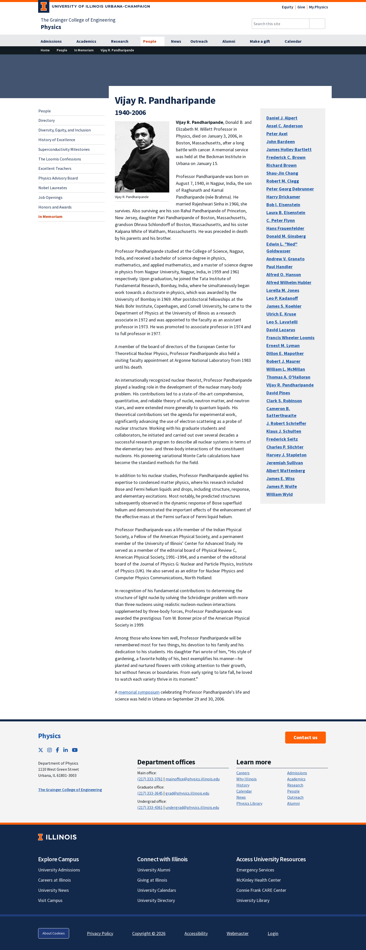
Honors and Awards (55, 207)
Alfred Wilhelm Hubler (288, 282)
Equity (287, 6)
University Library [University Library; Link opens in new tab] (252, 900)
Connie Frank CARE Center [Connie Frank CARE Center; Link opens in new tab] (261, 890)
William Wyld (279, 494)
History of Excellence (56, 139)
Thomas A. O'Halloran (288, 377)
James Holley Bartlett (289, 149)
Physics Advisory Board (58, 178)
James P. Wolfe (281, 486)
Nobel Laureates (52, 187)
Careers (243, 772)
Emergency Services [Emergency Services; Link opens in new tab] (255, 870)
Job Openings (50, 197)
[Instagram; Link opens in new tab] (49, 750)
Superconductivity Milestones (64, 149)
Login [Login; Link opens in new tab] (273, 933)
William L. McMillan (285, 369)
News (241, 797)
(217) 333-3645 (150, 793)
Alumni (293, 803)
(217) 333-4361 (150, 807)
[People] (152, 41)
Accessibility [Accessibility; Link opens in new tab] (196, 933)
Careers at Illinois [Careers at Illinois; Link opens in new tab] (54, 880)
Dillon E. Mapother (285, 353)
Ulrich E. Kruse (281, 314)
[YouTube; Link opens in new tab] (75, 750)
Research (295, 785)
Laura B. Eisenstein (285, 212)
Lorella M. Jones (282, 290)
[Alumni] (231, 41)
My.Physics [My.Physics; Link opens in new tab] (318, 6)
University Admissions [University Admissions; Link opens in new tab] (59, 870)
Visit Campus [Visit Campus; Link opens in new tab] (50, 900)
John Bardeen (280, 141)
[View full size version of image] (142, 156)
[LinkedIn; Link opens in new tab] (65, 750)
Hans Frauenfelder (285, 228)
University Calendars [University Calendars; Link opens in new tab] (156, 890)
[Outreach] (202, 41)
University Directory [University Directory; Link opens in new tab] (156, 900)
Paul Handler (279, 267)
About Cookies (53, 933)
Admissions (297, 772)
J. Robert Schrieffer (286, 423)
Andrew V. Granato (285, 259)
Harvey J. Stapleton (286, 455)
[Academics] (89, 41)
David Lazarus (280, 330)
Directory (46, 120)
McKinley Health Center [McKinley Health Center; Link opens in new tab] (258, 880)
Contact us (305, 737)
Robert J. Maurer (283, 361)
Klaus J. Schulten (283, 431)
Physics (49, 735)
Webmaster (238, 933)
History (242, 785)
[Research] (122, 41)
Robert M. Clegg (282, 181)
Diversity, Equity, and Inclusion (64, 129)
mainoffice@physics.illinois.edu (192, 778)
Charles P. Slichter (284, 447)
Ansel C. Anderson (284, 126)
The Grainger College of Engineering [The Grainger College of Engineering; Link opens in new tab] (78, 20)
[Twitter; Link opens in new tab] (40, 750)
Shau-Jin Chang (282, 173)
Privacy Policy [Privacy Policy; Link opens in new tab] (100, 933)
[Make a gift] (262, 41)
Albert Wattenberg (285, 470)
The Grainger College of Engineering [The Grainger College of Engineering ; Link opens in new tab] (70, 789)
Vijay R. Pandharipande (290, 385)
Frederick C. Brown (286, 157)
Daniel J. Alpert (281, 118)
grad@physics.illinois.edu (187, 793)
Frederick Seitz (282, 439)
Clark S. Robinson (284, 401)
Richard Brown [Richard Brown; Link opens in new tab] (281, 165)
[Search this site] (280, 23)
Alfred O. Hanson (283, 274)
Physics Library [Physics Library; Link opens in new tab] (249, 803)
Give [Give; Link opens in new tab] (301, 6)
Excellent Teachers (54, 168)
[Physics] (51, 27)
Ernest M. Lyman (283, 345)
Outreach (295, 797)
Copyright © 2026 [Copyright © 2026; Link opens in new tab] (148, 933)
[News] (176, 41)
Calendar (244, 791)
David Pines (278, 393)
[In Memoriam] (84, 50)
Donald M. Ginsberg (286, 236)
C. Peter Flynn (280, 220)
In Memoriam (50, 216)
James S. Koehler (283, 306)
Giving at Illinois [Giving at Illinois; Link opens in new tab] (152, 880)
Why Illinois (246, 778)
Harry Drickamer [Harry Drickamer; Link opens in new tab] (283, 197)
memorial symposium (139, 692)
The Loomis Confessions (59, 158)
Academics (296, 778)
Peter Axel (276, 134)
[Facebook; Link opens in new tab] (57, 750)
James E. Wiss (280, 478)
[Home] (45, 50)
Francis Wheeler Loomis (290, 337)
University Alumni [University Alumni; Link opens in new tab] (153, 870)
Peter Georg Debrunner (290, 189)
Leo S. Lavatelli (282, 322)
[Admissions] (54, 41)
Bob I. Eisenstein (283, 204)
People (44, 110)
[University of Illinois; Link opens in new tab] (57, 837)
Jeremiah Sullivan (284, 463)
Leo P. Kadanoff (282, 298)
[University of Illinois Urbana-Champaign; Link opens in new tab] (94, 7)
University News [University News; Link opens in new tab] (53, 890)
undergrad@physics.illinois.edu (192, 807)
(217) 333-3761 (150, 778)
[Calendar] (296, 41)
